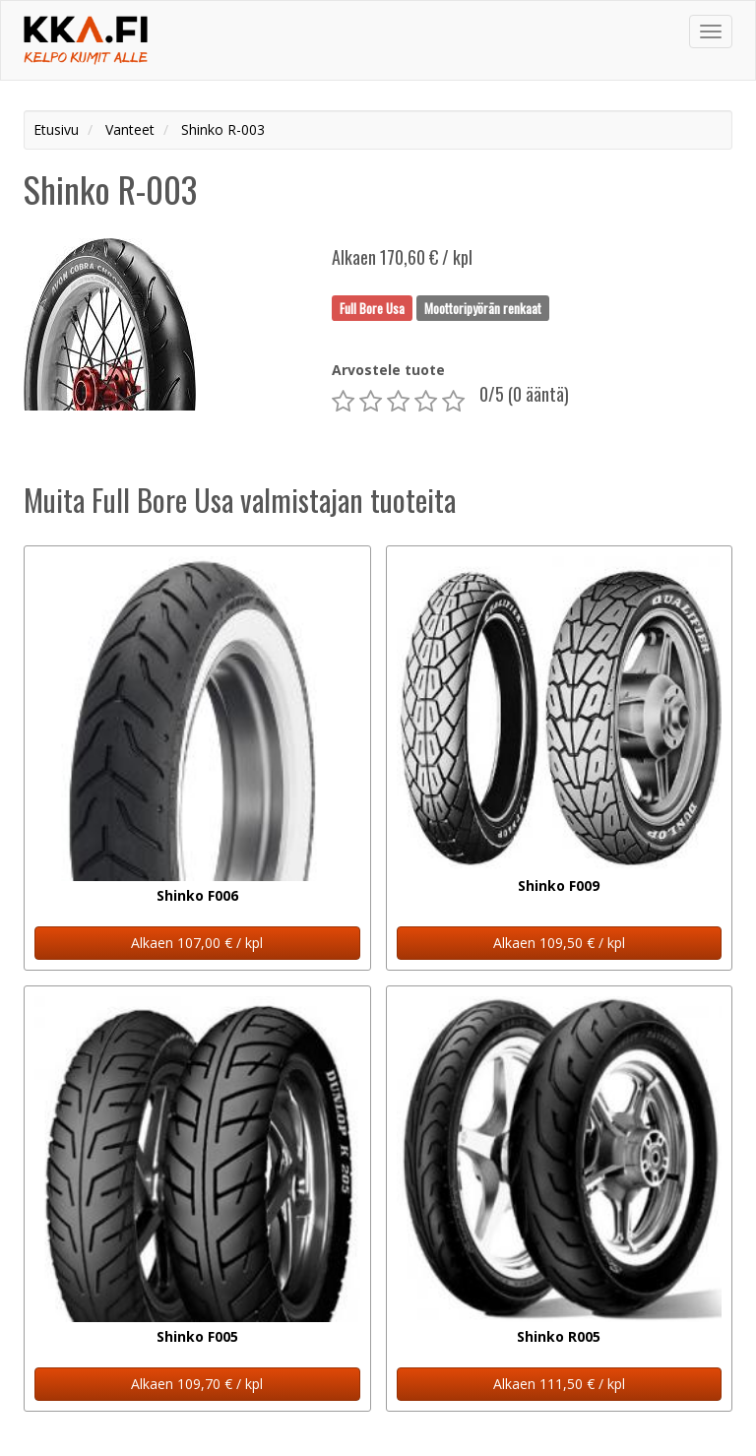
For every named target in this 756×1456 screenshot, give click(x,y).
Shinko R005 (558, 1336)
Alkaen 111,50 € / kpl (559, 1383)
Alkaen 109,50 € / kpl (559, 942)
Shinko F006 (197, 895)
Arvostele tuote (388, 369)
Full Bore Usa (372, 307)
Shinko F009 (558, 885)
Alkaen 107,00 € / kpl (197, 942)
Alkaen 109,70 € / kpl (197, 1383)
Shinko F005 (197, 1336)
